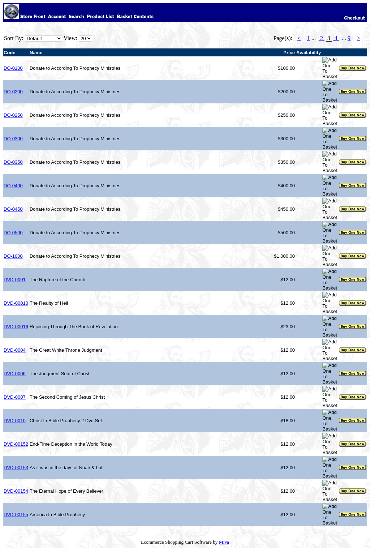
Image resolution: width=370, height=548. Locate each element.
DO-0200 (13, 91)
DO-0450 (13, 209)
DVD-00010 (16, 303)
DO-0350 (13, 162)
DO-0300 (13, 138)
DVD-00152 (16, 444)
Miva (224, 542)
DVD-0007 (15, 397)
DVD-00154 (16, 491)
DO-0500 (13, 232)
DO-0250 (13, 115)
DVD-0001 (15, 279)
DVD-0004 (15, 350)
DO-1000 (13, 256)
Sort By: (13, 38)
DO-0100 (13, 68)
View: (70, 38)
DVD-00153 (16, 467)
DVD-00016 (16, 326)
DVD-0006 (15, 373)
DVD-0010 (15, 420)
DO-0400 (13, 185)
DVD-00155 (16, 514)
